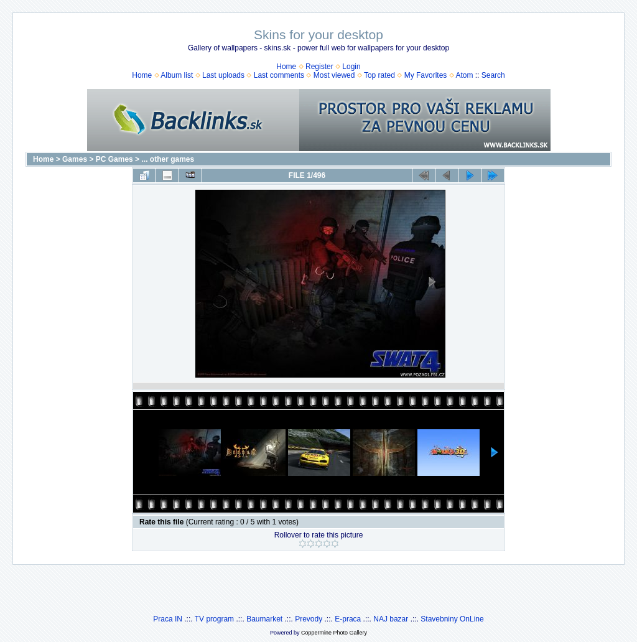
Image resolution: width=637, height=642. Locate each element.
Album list (176, 75)
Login (351, 66)
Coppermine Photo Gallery (334, 633)
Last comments (279, 75)
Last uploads (223, 75)
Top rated (379, 75)
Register (319, 66)
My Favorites (425, 75)
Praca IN (167, 619)
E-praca (348, 619)
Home (286, 66)
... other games (167, 159)
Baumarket (264, 619)
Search (493, 75)
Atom (464, 75)
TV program (214, 619)
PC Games (114, 159)
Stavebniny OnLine (452, 619)
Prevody (308, 619)
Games (74, 159)
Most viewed (334, 75)
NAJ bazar (390, 619)
